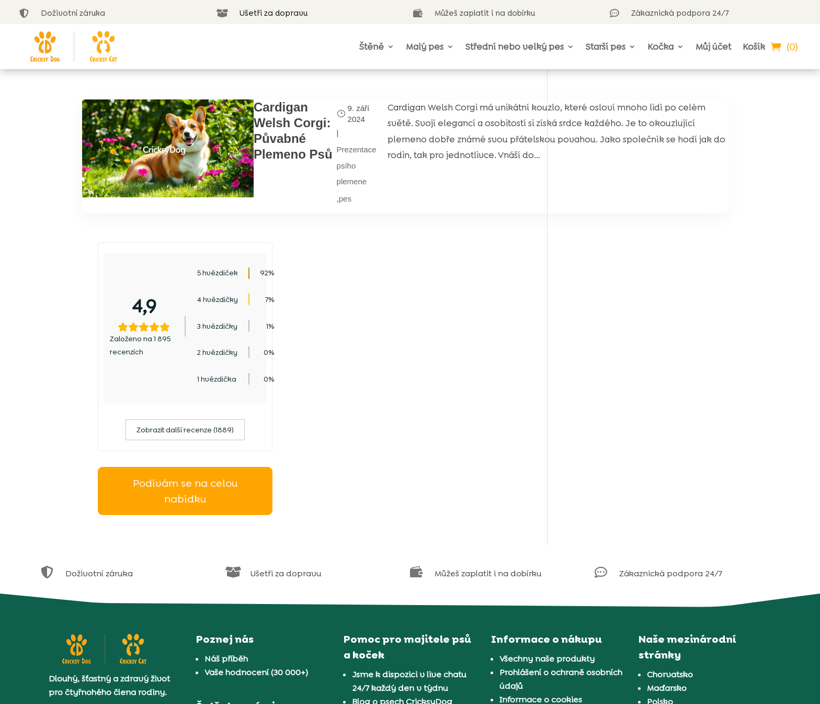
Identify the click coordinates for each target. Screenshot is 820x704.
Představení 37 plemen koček (412, 612)
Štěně (371, 46)
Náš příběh (226, 515)
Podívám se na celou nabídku (650, 348)
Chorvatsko (670, 531)
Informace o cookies (540, 556)
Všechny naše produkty (547, 515)
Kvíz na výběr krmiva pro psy (411, 585)
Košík (754, 46)
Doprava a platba (535, 596)
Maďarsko (667, 544)
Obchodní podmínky (541, 569)
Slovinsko (666, 612)
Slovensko (667, 599)
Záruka (513, 583)
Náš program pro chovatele (260, 582)
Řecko (659, 585)
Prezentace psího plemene (284, 160)
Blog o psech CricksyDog (402, 558)
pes (272, 192)
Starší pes (605, 46)
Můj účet (713, 46)
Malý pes (424, 46)
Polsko (660, 558)
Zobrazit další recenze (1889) (650, 287)
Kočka (660, 46)
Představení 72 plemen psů (407, 599)
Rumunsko (668, 571)
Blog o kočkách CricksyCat (405, 571)
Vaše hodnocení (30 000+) (256, 528)
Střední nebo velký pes (514, 46)
